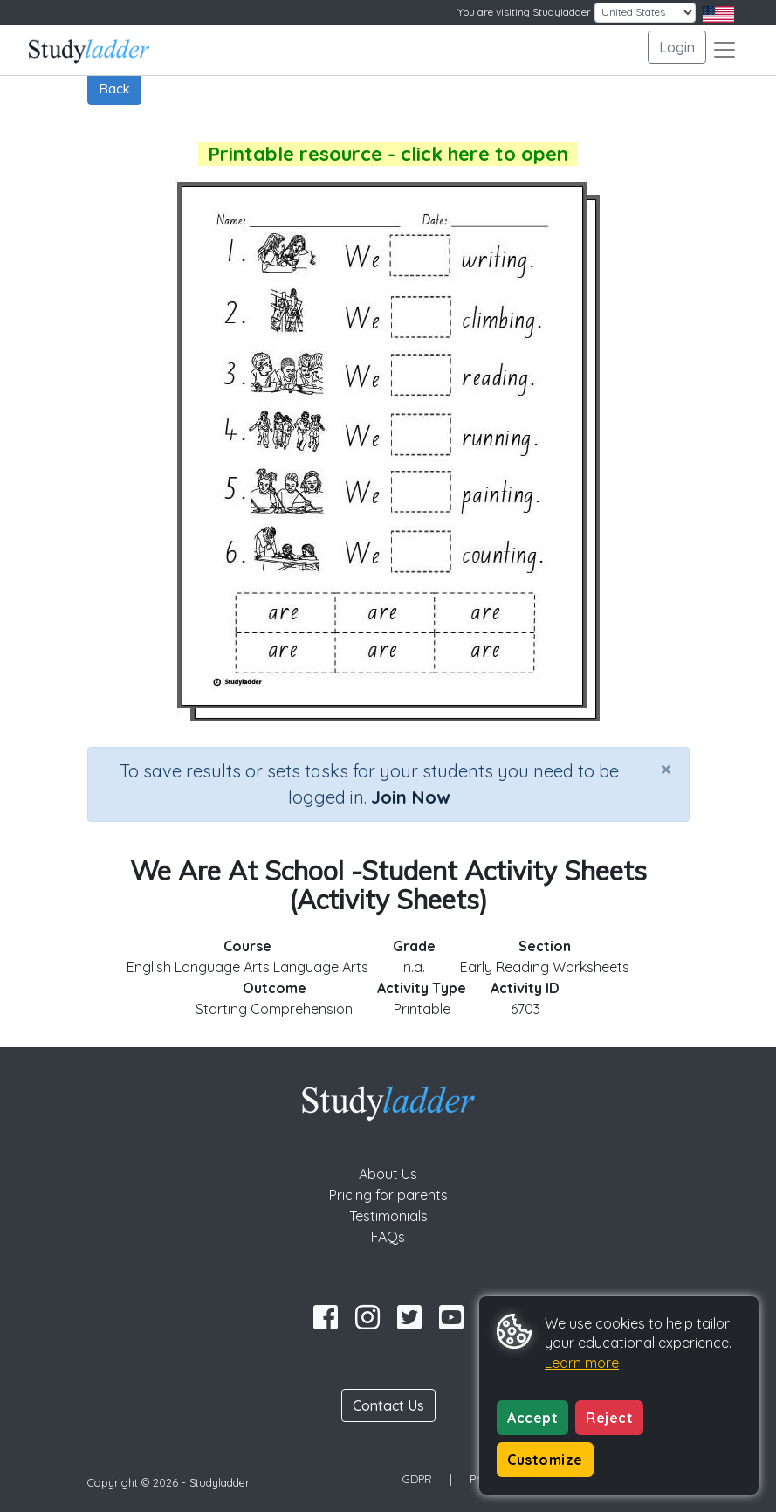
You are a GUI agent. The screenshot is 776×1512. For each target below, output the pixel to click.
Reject (609, 1417)
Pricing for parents (388, 1195)
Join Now (410, 797)
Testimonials (388, 1216)
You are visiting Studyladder (524, 11)
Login (677, 47)
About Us (388, 1174)
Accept (532, 1417)
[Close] (666, 769)
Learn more (582, 1362)
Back (114, 88)
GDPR (417, 1479)
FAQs (388, 1237)
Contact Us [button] (388, 1405)
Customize (545, 1459)
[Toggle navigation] (724, 49)
